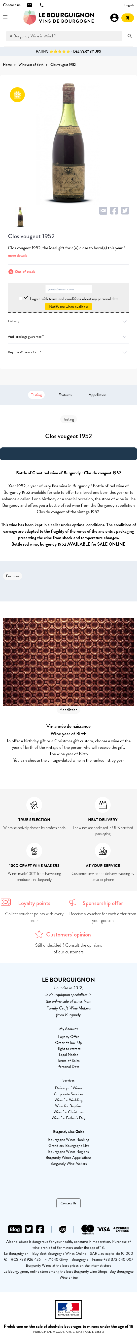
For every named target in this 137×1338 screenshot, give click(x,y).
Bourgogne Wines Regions (68, 1152)
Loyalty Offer (68, 1037)
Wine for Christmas (69, 1112)
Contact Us (68, 1203)
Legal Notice (68, 1055)
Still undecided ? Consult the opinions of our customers (68, 948)
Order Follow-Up (68, 1043)
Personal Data (68, 1067)
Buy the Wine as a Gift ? (68, 352)
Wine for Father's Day (68, 1118)
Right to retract (68, 1049)
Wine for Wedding (68, 1100)
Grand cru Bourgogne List (68, 1146)
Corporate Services (68, 1094)
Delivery (68, 321)
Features (65, 395)
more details (17, 255)
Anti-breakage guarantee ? (68, 336)
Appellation (97, 395)
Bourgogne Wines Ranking (68, 1140)
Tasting (36, 395)
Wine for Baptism (68, 1106)
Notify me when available (68, 307)
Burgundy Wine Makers (68, 1164)
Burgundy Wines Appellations (68, 1158)
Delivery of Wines (68, 1088)
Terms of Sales (68, 1061)
